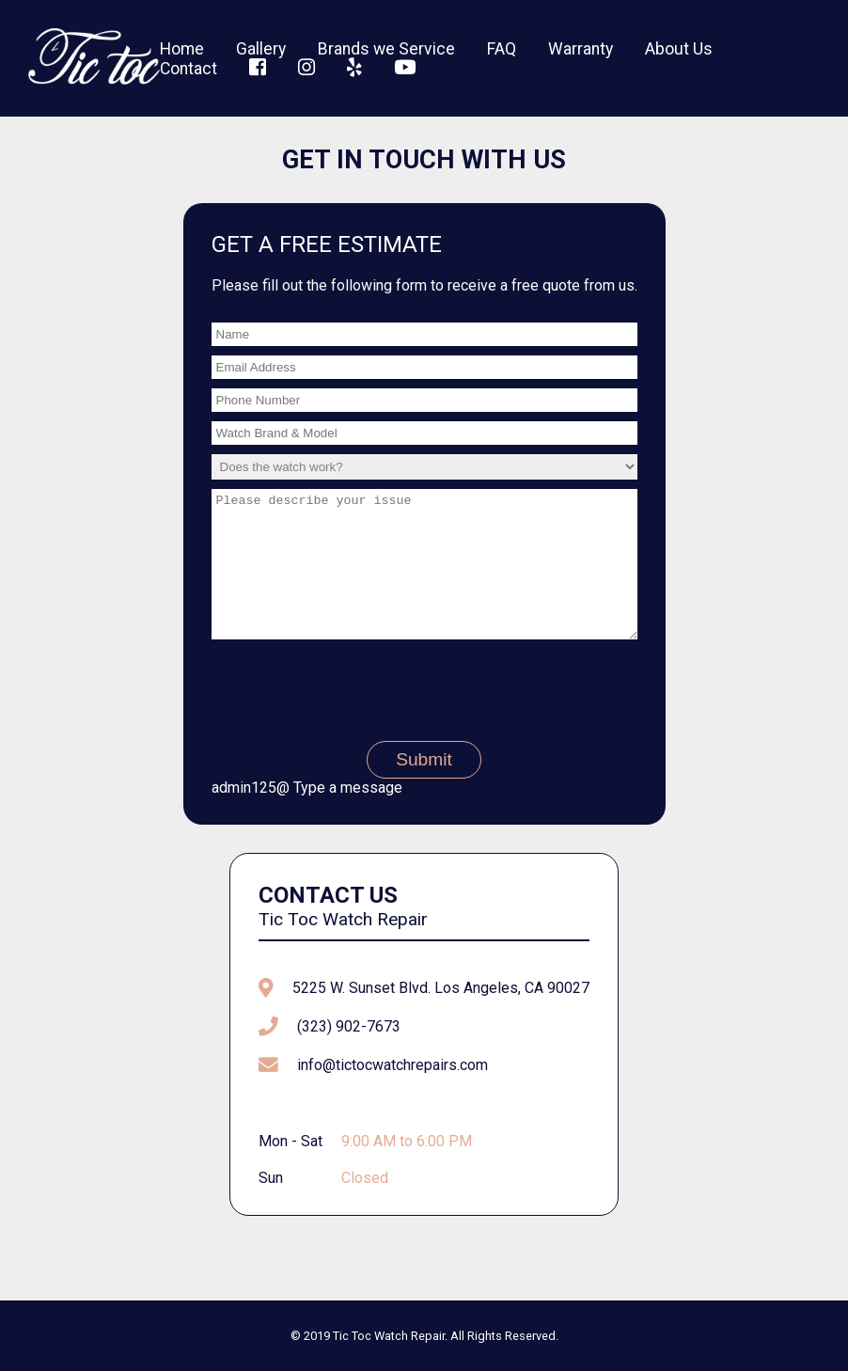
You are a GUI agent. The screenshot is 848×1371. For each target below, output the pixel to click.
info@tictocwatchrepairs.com (392, 1093)
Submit (424, 787)
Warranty (580, 48)
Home (182, 48)
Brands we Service (386, 48)
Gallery (261, 48)
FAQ (501, 48)
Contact (188, 68)
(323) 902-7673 (348, 1055)
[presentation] (424, 713)
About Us (679, 48)
